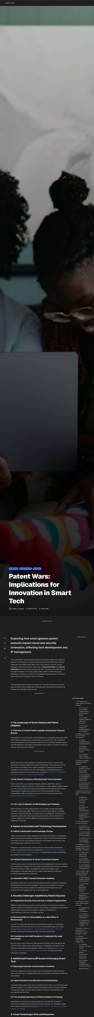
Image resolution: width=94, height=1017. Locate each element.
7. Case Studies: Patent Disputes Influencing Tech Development (82, 873)
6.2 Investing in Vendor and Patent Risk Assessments (84, 860)
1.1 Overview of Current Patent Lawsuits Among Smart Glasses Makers (84, 711)
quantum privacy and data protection (23, 796)
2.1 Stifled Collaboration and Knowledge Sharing (85, 742)
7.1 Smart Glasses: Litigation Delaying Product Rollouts (84, 879)
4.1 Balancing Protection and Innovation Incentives (83, 800)
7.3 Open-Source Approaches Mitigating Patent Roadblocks (84, 896)
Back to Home (9, 3)
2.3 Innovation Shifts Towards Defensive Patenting (85, 756)
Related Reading (84, 968)
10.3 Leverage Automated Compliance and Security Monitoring (85, 963)
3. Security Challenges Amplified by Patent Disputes (82, 762)
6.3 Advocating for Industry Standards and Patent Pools (84, 866)
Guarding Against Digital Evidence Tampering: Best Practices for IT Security (36, 929)
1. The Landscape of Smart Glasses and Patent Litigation (83, 703)
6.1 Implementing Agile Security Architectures (84, 854)
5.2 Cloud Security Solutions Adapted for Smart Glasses (84, 833)
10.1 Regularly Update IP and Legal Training (85, 946)
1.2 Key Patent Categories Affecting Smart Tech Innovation (85, 720)
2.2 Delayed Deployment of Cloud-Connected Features (84, 749)
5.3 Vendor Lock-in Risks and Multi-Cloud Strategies (84, 840)
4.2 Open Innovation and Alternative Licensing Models (84, 808)
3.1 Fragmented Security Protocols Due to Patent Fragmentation (84, 769)
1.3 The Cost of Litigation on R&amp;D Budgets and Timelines (84, 728)
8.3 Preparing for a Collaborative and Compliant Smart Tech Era (84, 923)
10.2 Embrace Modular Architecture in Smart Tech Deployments (83, 954)
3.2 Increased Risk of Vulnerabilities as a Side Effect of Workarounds (85, 777)
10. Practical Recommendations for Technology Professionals (82, 939)
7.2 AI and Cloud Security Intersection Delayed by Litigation (84, 887)
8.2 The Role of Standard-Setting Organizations (84, 915)
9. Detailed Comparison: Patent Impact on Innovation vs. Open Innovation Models (83, 931)
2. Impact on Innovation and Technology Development (83, 735)
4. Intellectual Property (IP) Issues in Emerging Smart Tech (83, 792)
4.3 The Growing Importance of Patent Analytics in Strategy (84, 816)
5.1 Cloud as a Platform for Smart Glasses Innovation (85, 827)
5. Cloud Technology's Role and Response (82, 822)
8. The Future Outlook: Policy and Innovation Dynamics (82, 903)
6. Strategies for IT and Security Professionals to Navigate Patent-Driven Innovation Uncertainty (83, 847)
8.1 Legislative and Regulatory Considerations (84, 909)
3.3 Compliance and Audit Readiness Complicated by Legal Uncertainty (85, 785)
